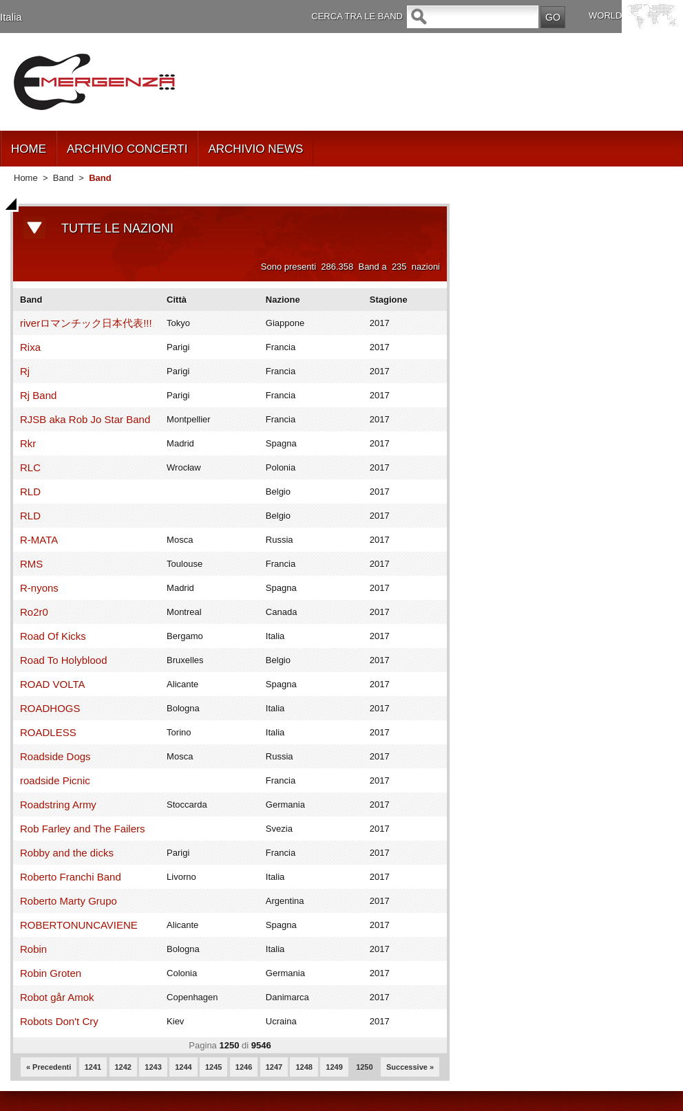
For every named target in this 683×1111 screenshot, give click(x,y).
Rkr (28, 443)
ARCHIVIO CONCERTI (127, 148)
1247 (274, 1067)
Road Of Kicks (53, 636)
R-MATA (39, 540)
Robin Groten (50, 973)
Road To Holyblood (63, 660)
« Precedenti (48, 1067)
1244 (183, 1067)
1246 (243, 1067)
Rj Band (38, 395)
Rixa (30, 347)
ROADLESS (48, 732)
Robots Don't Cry (59, 1021)
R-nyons (39, 588)
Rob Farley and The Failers (82, 828)
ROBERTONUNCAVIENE (79, 925)
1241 (93, 1067)
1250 (364, 1067)
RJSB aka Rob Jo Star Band (85, 419)
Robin (33, 949)
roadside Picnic (55, 780)
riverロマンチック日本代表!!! (86, 323)
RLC (30, 467)
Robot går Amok (57, 997)
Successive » (410, 1067)
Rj (25, 371)
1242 (123, 1067)
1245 (213, 1067)
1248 (303, 1067)
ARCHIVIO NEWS (255, 148)
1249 (334, 1067)
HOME (28, 148)
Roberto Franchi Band (70, 877)
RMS (31, 564)
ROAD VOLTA (52, 684)
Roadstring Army (58, 804)
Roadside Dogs (55, 756)
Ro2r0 (34, 612)
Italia (11, 17)
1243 (153, 1067)
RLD (30, 491)
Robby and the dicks (67, 853)
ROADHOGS (50, 708)
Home (26, 178)
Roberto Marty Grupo (68, 901)
